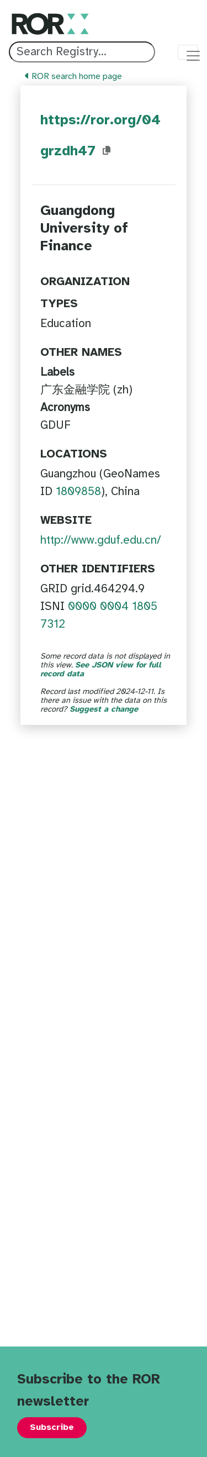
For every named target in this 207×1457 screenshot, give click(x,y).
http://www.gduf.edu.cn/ (100, 540)
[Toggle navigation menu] (188, 52)
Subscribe (52, 1427)
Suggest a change (104, 709)
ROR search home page (73, 76)
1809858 (78, 492)
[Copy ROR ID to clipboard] (106, 151)
